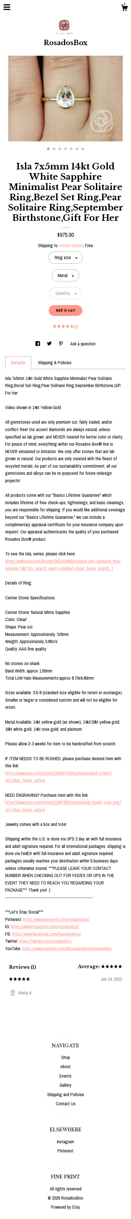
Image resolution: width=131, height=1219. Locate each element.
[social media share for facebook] (38, 344)
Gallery (65, 1085)
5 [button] (71, 148)
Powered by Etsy (65, 1207)
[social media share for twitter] (50, 344)
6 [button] (77, 148)
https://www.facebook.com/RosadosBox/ (46, 934)
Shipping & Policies (55, 362)
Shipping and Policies (65, 1094)
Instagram (65, 1141)
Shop (65, 1057)
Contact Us (66, 1103)
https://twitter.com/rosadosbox (45, 941)
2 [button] (54, 148)
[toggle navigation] (6, 7)
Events (65, 1076)
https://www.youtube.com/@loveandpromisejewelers (67, 948)
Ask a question (83, 344)
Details (18, 362)
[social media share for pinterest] (61, 344)
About (65, 1066)
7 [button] (82, 148)
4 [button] (65, 148)
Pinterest (65, 1151)
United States (71, 245)
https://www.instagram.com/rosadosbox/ (45, 926)
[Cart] (124, 8)
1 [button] (48, 148)
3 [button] (59, 148)
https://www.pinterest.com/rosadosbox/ (56, 919)
